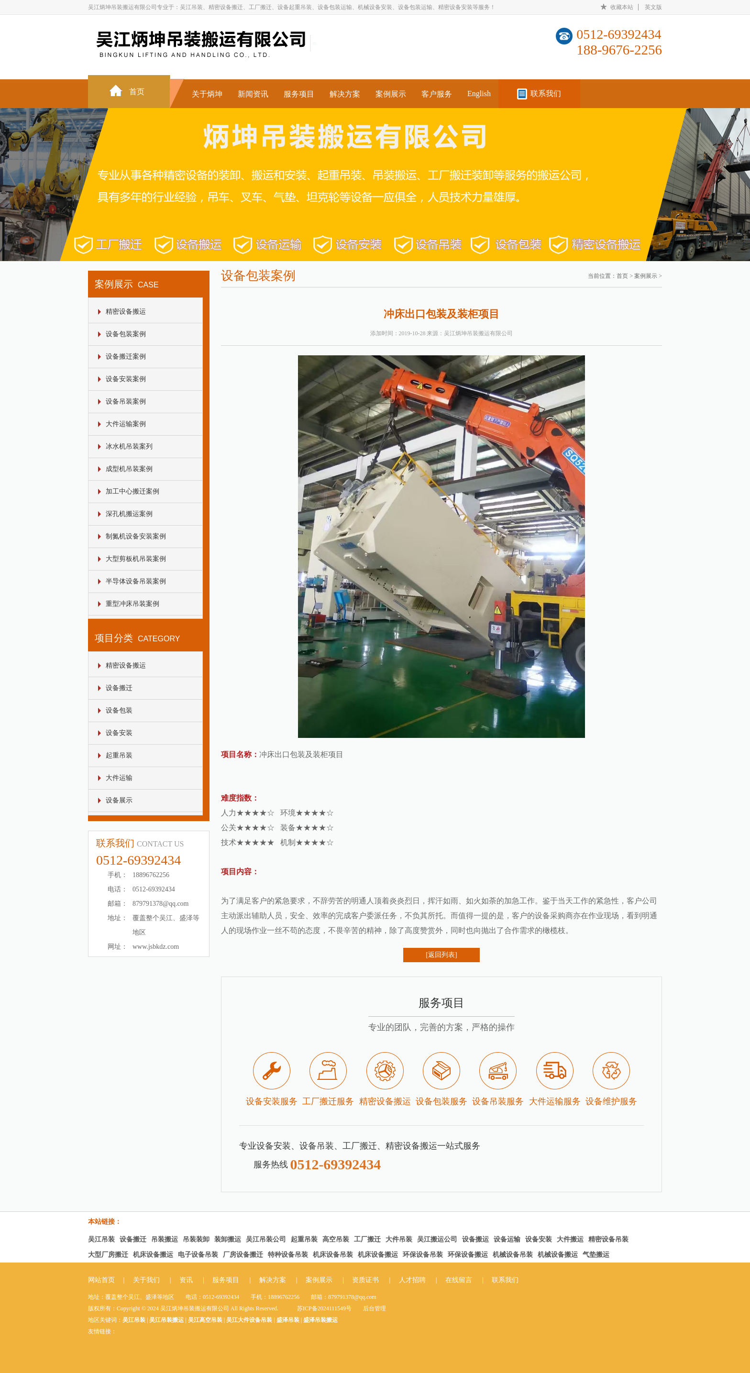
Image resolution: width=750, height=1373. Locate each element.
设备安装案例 (126, 379)
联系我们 (545, 93)
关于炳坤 (207, 94)
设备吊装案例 (126, 401)
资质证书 (365, 1280)
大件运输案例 (126, 424)
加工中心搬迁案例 (132, 491)
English (479, 93)
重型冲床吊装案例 (132, 603)
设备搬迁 (119, 688)
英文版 (653, 7)
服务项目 (299, 94)
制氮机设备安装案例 (136, 536)
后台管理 (374, 1308)
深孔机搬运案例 (129, 513)
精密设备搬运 (126, 311)
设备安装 (119, 732)
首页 (136, 92)
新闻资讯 (253, 94)
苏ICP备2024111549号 (324, 1308)
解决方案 (345, 94)
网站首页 (101, 1280)
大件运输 (119, 777)
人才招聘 (412, 1280)
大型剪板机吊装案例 (136, 558)
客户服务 (436, 94)
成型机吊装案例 (129, 468)
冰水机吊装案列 (129, 446)
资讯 (186, 1280)
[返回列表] (441, 954)
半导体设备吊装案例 (136, 581)
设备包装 (119, 710)
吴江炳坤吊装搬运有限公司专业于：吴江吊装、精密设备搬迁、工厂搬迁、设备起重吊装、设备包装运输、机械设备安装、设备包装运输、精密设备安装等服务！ (292, 7)
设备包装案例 (126, 334)
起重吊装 (119, 755)
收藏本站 (621, 7)
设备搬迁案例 (126, 356)
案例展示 (390, 94)
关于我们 (146, 1280)
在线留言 (458, 1280)
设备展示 (119, 800)
